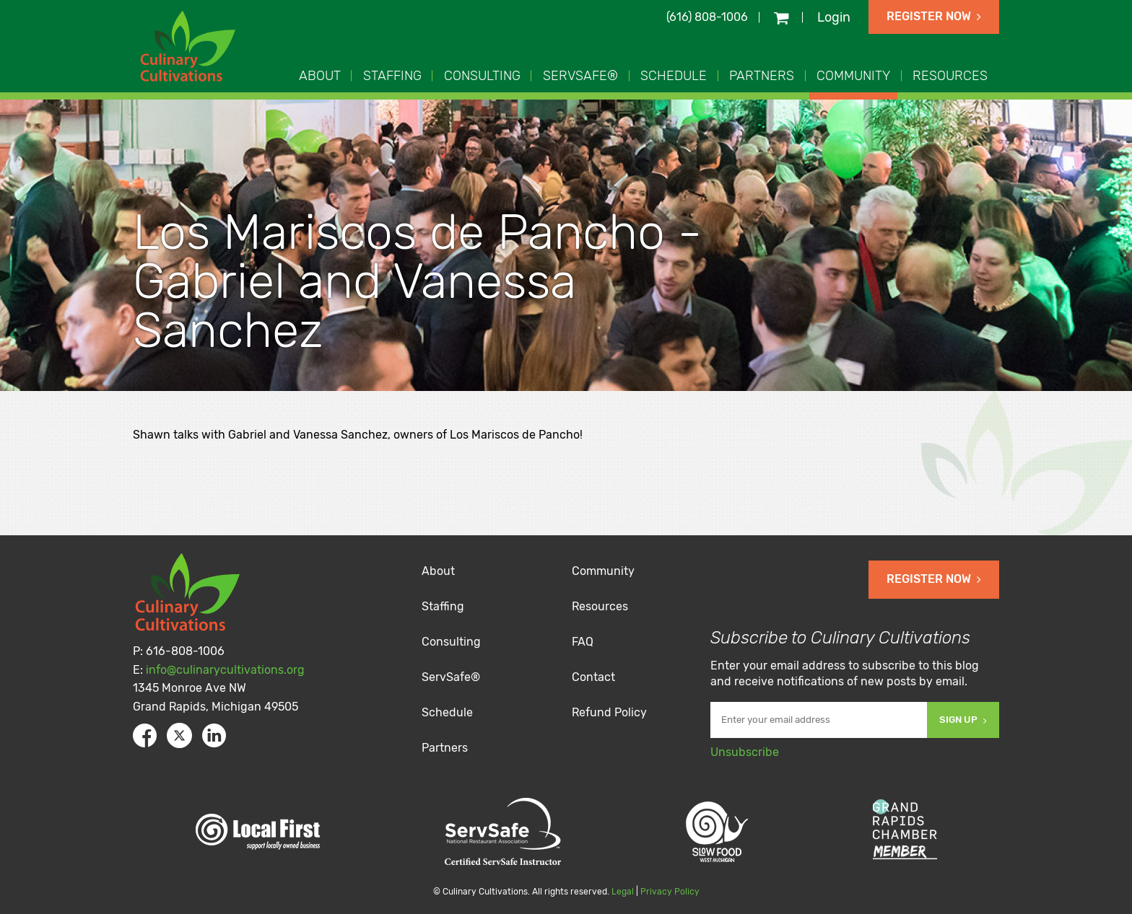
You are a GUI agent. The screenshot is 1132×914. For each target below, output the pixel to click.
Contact (593, 677)
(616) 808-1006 (707, 17)
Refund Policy (609, 712)
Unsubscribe (744, 752)
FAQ (582, 642)
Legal (622, 892)
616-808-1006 (185, 651)
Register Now (934, 16)
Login (833, 17)
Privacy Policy (670, 892)
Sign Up (963, 719)
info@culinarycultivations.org (225, 670)
